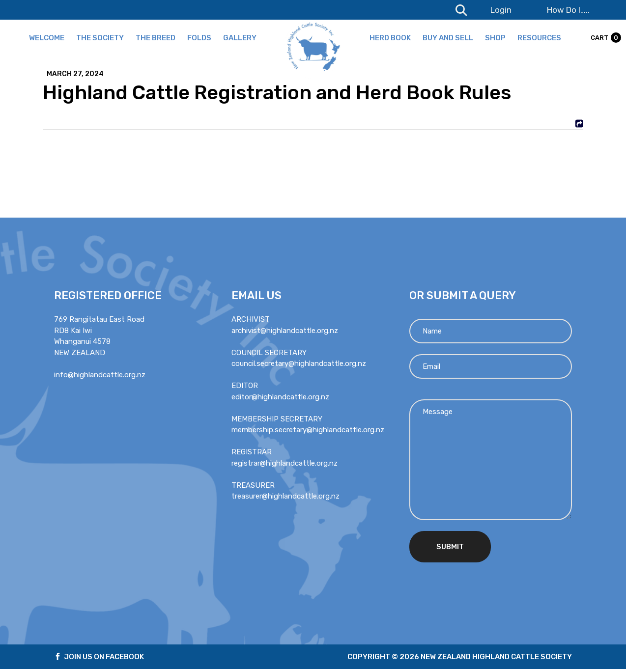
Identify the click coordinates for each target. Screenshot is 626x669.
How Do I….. (568, 10)
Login (501, 10)
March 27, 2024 (75, 74)
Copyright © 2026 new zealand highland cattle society (459, 656)
